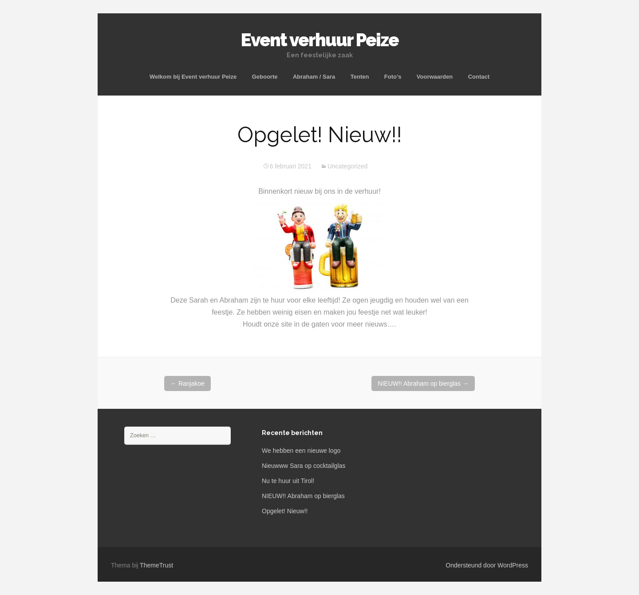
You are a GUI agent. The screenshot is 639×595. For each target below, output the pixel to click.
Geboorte (265, 77)
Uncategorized (347, 166)
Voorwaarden (435, 77)
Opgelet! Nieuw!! (285, 511)
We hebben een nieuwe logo (301, 450)
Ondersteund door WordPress (487, 565)
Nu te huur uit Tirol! (288, 480)
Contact (478, 77)
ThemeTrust (156, 565)
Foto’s (393, 77)
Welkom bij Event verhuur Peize (193, 77)
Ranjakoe (187, 383)
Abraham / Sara (314, 77)
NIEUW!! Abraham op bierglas (423, 383)
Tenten (360, 77)
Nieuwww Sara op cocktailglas (303, 465)
